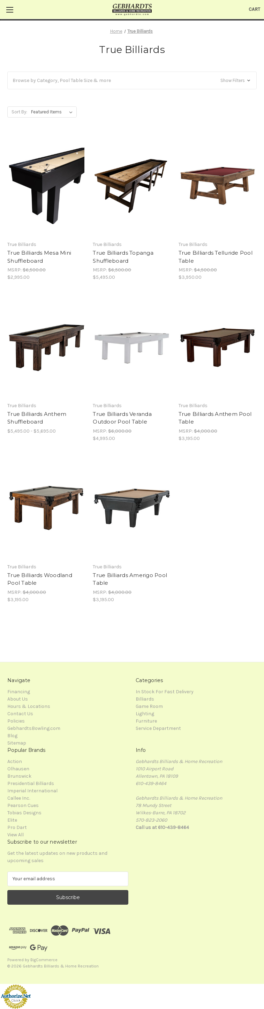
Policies (16, 721)
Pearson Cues (23, 805)
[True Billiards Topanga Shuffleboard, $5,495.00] (132, 186)
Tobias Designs (24, 813)
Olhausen (18, 769)
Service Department (158, 728)
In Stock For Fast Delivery (165, 692)
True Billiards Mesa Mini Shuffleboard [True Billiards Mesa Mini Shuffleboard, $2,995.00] (39, 256)
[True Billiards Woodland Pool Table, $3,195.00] (46, 508)
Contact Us (20, 714)
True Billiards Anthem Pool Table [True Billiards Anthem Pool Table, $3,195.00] (215, 418)
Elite (12, 820)
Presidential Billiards (30, 783)
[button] (132, 80)
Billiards (145, 699)
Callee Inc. (18, 798)
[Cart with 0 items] (254, 9)
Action (14, 761)
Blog (12, 736)
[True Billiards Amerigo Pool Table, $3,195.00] (132, 508)
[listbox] (53, 112)
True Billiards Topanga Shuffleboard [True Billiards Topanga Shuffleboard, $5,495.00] (123, 256)
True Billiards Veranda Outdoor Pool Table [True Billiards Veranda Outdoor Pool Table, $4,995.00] (122, 418)
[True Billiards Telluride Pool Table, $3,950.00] (218, 186)
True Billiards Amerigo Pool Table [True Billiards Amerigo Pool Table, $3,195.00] (130, 579)
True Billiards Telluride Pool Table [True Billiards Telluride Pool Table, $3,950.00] (215, 256)
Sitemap (16, 743)
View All (15, 835)
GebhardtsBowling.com (33, 728)
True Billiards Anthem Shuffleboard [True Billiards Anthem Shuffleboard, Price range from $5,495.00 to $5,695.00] (36, 418)
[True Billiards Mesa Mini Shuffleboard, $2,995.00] (46, 186)
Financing (18, 692)
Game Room (149, 706)
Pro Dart (17, 827)
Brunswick (19, 776)
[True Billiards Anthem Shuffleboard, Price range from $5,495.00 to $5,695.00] (46, 347)
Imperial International (32, 791)
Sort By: (19, 111)
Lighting (145, 714)
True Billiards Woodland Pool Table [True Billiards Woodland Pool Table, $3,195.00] (39, 579)
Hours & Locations (28, 706)
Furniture (146, 721)
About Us (17, 699)
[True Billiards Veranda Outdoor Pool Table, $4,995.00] (132, 347)
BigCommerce (44, 959)
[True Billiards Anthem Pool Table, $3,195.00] (218, 347)
